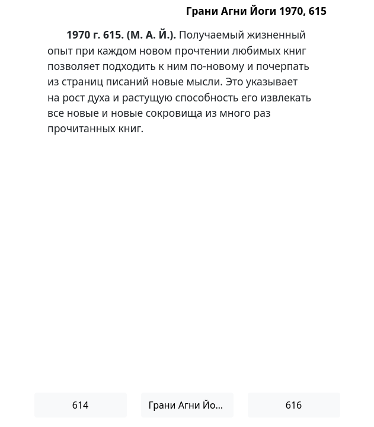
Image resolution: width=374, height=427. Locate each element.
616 (294, 405)
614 (80, 405)
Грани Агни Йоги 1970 (191, 405)
